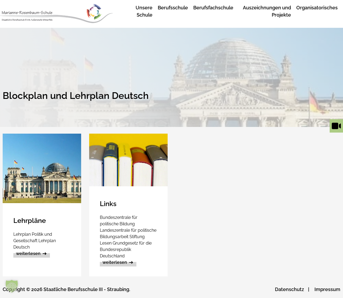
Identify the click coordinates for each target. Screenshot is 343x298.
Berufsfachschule (213, 7)
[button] (11, 286)
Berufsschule (173, 7)
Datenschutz (289, 289)
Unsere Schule (144, 11)
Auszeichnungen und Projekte (267, 11)
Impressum (327, 289)
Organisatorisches (317, 7)
